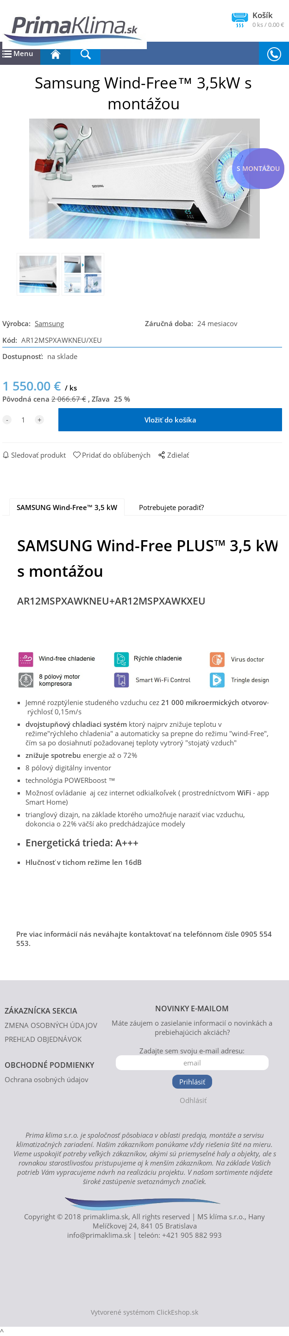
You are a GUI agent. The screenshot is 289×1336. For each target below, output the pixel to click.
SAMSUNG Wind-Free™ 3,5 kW (67, 507)
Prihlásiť (192, 1081)
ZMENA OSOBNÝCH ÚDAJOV (51, 1025)
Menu (17, 53)
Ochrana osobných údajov (46, 1079)
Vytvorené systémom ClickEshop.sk (144, 1312)
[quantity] (23, 420)
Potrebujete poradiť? (171, 507)
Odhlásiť (193, 1100)
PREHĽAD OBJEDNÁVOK (43, 1039)
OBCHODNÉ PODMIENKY (49, 1065)
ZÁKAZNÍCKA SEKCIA (41, 1011)
